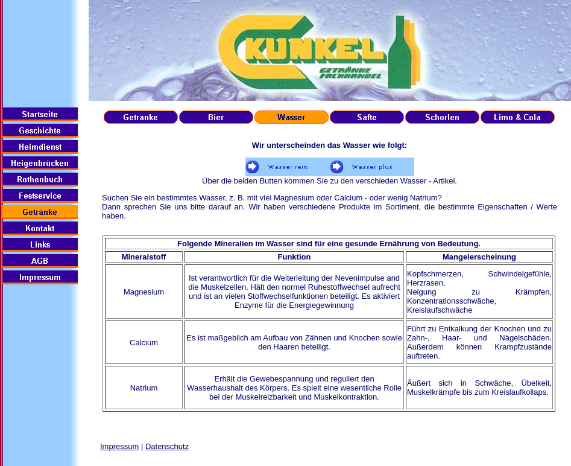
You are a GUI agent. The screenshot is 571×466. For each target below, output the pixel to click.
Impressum (119, 446)
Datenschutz (167, 446)
